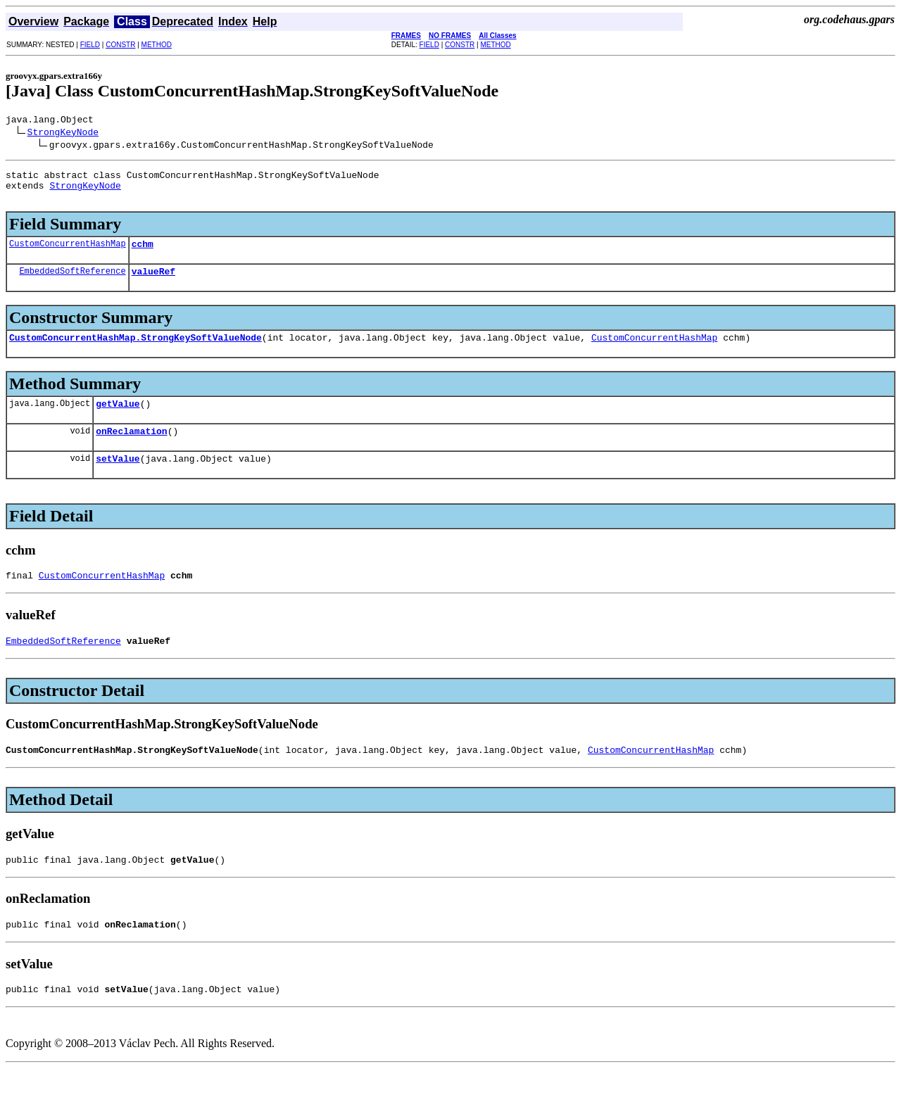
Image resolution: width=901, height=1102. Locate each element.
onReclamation (131, 449)
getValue (117, 420)
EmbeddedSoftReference (72, 283)
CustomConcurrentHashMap (67, 254)
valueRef (153, 283)
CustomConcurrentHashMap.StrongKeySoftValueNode (135, 352)
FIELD (90, 45)
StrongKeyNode (63, 133)
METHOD (156, 45)
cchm (142, 254)
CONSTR (120, 45)
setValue (117, 479)
